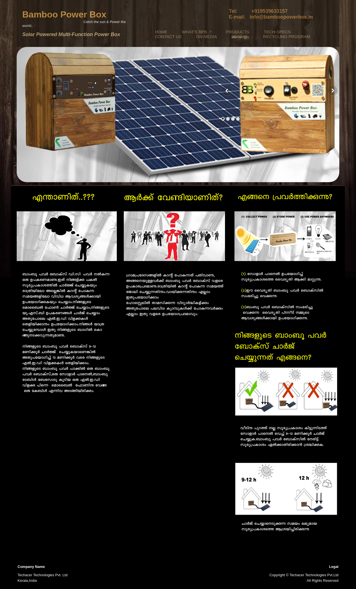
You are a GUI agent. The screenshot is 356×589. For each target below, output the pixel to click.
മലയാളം (240, 36)
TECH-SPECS (277, 31)
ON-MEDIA (206, 36)
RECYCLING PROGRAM (286, 36)
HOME (161, 31)
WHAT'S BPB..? (197, 31)
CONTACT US (168, 36)
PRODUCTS (237, 31)
